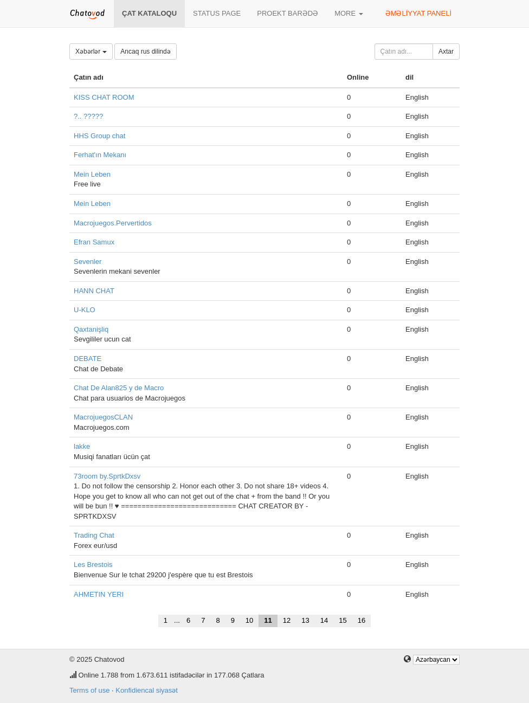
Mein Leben (92, 174)
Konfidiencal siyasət (146, 690)
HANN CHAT (94, 291)
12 (287, 620)
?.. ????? (88, 116)
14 (324, 620)
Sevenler (87, 261)
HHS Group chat (99, 136)
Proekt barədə (287, 13)
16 (361, 620)
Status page (217, 13)
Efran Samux (94, 242)
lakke (82, 446)
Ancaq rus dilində (145, 51)
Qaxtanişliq (91, 329)
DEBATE (87, 358)
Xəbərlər (91, 51)
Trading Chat (94, 535)
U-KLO (84, 310)
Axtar (446, 51)
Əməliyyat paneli (418, 13)
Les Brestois (93, 564)
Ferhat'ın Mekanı (100, 155)
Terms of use (89, 690)
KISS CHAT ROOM (104, 97)
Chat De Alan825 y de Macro (119, 388)
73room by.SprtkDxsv (107, 476)
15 (342, 620)
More (348, 13)
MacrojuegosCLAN (103, 417)
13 (305, 620)
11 (268, 620)
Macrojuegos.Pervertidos (113, 223)
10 (249, 620)
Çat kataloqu (149, 13)
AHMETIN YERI (99, 594)
